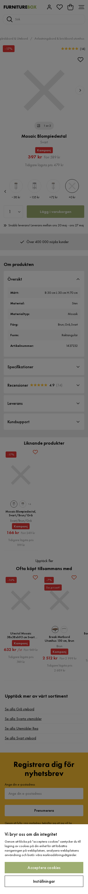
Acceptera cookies (43, 867)
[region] (44, 859)
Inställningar (44, 881)
